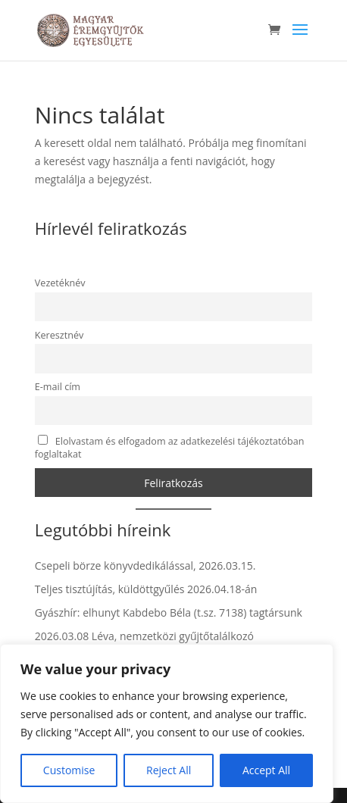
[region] (166, 723)
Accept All (266, 770)
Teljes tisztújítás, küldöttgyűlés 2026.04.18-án (146, 589)
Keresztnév (59, 335)
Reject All (168, 770)
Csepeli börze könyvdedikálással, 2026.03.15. (145, 565)
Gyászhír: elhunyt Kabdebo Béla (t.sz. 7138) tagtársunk (168, 612)
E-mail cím (57, 386)
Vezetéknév (60, 283)
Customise (69, 770)
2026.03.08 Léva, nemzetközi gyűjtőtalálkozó (144, 636)
